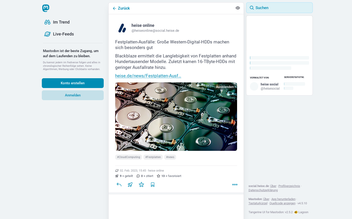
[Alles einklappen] (238, 8)
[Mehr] (234, 184)
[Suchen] (279, 7)
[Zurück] (171, 8)
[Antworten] (119, 184)
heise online (156, 170)
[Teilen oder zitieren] (130, 184)
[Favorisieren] (141, 184)
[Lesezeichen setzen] (152, 184)
